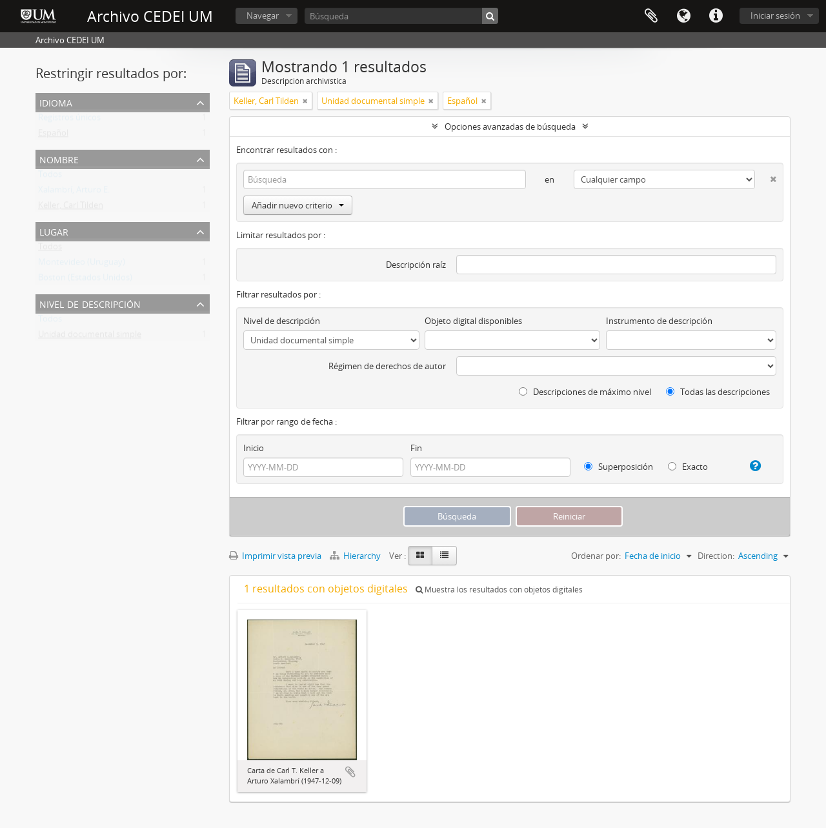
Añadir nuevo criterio (298, 205)
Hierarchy (356, 555)
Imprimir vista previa (275, 555)
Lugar (53, 230)
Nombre (59, 158)
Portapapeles (651, 16)
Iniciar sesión (775, 15)
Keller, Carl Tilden (70, 208)
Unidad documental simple (89, 337)
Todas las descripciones (718, 392)
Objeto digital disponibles (473, 321)
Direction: (716, 555)
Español (53, 135)
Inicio (253, 448)
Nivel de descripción (90, 303)
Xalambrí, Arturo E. (74, 192)
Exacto (688, 466)
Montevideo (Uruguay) (81, 264)
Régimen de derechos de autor (387, 366)
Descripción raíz (416, 264)
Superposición (618, 466)
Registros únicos (69, 120)
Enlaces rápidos (716, 16)
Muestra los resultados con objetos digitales (499, 589)
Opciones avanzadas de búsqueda (510, 126)
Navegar (263, 15)
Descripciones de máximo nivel (585, 392)
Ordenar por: (596, 555)
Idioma (683, 16)
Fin (416, 448)
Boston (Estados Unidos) (85, 280)
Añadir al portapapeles (350, 771)
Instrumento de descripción (659, 321)
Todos (50, 177)
